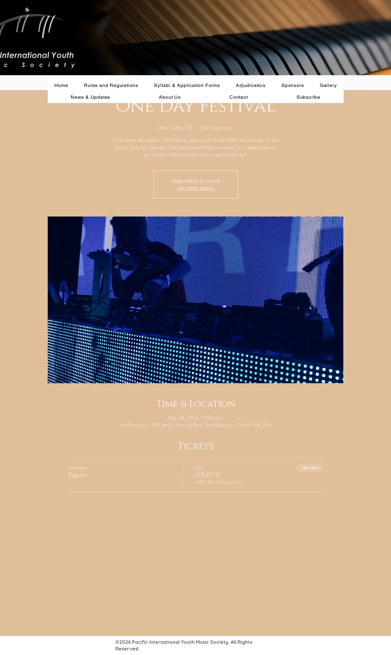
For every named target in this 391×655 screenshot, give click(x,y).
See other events (195, 188)
